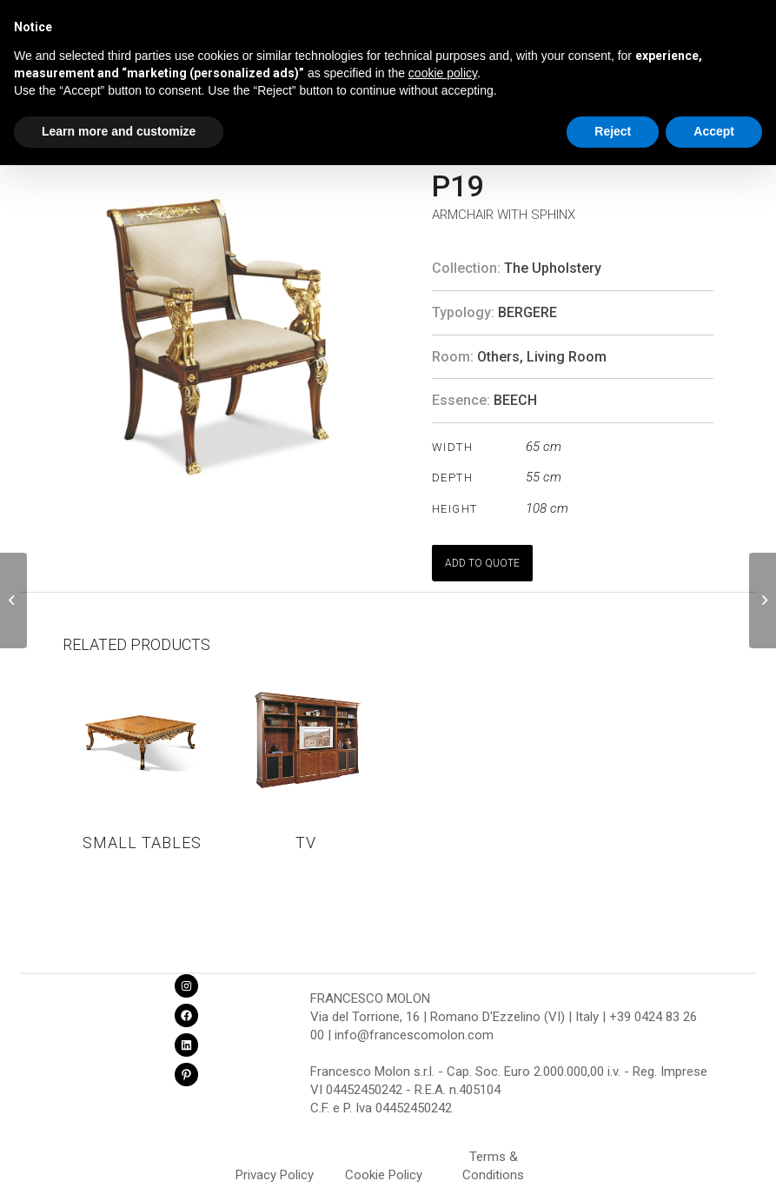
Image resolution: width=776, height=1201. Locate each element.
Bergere (527, 312)
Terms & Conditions (493, 1159)
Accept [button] (713, 131)
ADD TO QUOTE (482, 563)
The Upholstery (552, 268)
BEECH (515, 400)
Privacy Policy (274, 1175)
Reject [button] (612, 131)
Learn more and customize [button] (119, 131)
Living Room (567, 356)
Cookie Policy (383, 1175)
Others (498, 356)
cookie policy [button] (442, 73)
